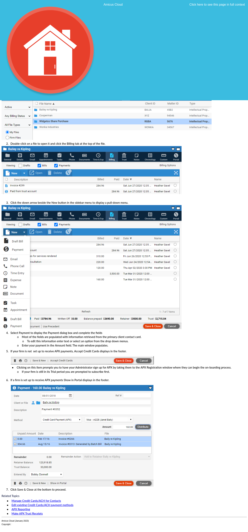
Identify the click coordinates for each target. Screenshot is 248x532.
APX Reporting (21, 509)
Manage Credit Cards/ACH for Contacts (36, 500)
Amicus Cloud (113, 4)
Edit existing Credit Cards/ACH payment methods (42, 505)
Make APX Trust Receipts (27, 513)
